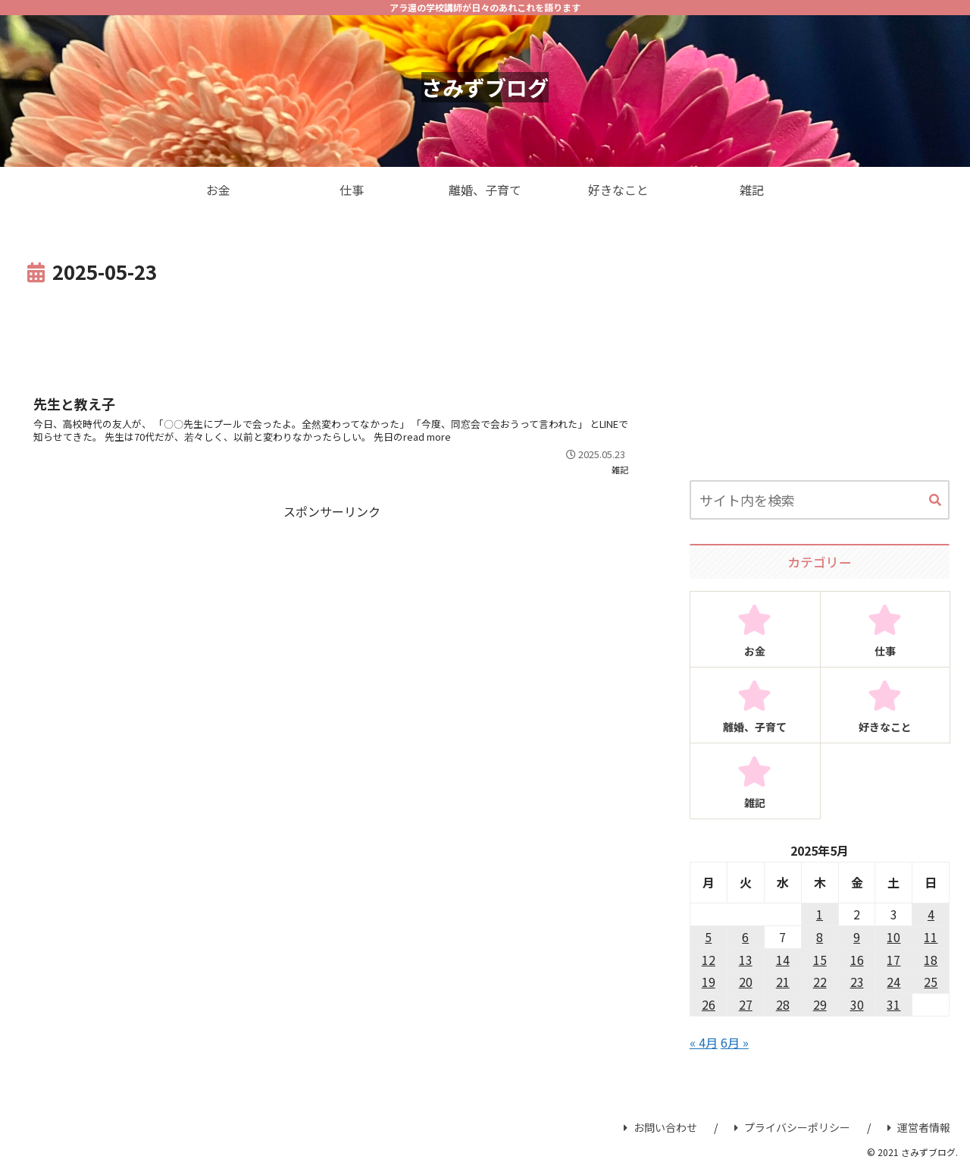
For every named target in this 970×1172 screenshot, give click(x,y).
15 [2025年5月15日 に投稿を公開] (820, 959)
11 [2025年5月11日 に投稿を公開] (930, 937)
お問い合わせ (660, 1127)
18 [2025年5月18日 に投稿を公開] (930, 959)
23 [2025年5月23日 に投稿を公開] (857, 981)
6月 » (735, 1042)
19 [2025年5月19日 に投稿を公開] (708, 981)
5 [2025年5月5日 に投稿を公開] (708, 937)
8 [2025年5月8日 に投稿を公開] (819, 937)
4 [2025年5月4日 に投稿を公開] (931, 914)
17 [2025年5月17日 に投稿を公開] (893, 959)
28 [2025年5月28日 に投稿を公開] (783, 1004)
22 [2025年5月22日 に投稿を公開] (820, 981)
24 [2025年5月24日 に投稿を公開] (893, 981)
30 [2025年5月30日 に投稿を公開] (857, 1004)
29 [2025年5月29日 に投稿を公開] (820, 1004)
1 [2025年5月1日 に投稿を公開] (819, 914)
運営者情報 (918, 1127)
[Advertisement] (331, 331)
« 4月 (704, 1042)
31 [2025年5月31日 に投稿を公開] (893, 1004)
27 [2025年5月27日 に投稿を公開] (746, 1004)
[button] (935, 500)
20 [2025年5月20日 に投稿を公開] (746, 981)
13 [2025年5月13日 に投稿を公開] (746, 959)
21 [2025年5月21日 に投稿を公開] (783, 981)
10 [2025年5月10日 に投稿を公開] (893, 937)
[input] (820, 500)
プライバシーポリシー (792, 1127)
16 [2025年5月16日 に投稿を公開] (857, 959)
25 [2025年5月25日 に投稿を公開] (930, 981)
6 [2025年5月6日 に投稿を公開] (745, 937)
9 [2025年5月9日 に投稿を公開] (856, 937)
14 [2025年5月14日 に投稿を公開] (783, 959)
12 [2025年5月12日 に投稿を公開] (708, 959)
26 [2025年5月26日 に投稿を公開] (708, 1004)
